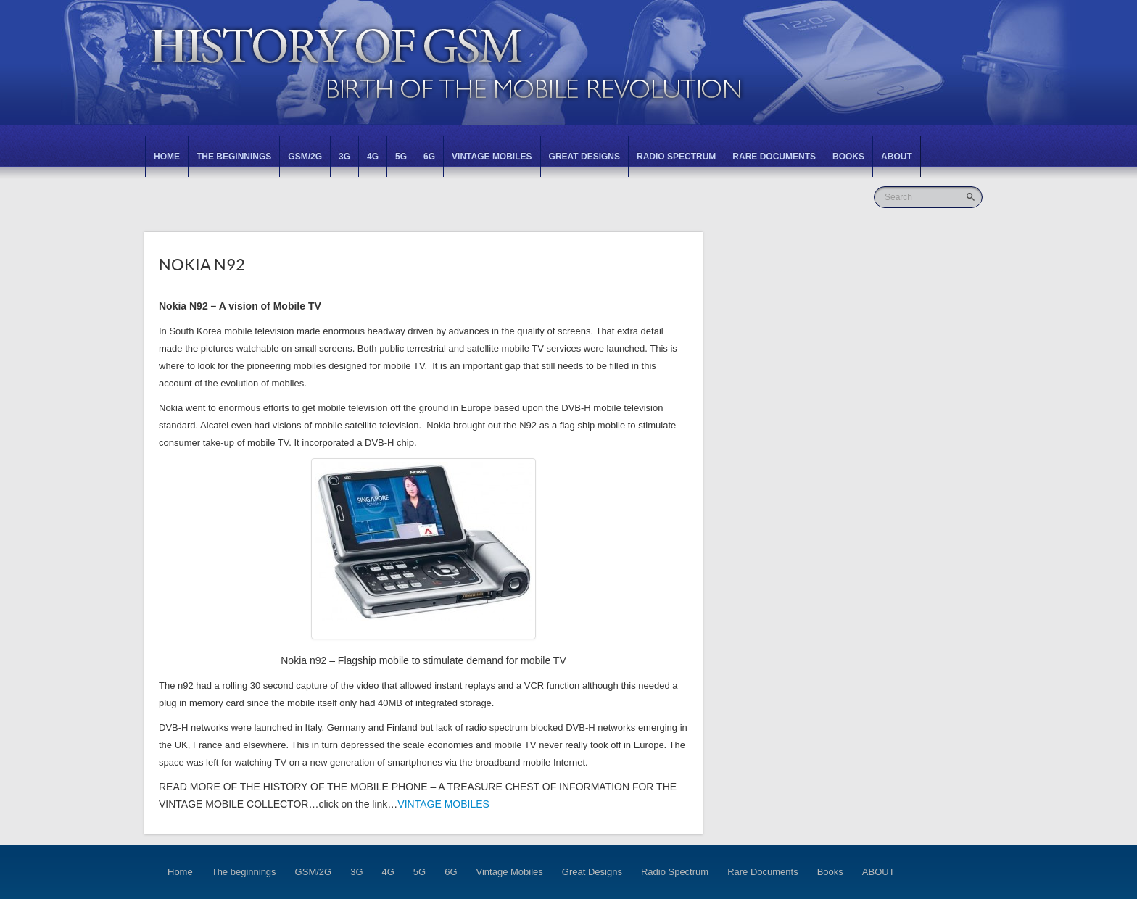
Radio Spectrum (676, 157)
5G (401, 157)
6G (429, 157)
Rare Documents (774, 157)
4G (373, 157)
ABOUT (896, 157)
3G (344, 157)
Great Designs (584, 157)
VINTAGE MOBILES (443, 804)
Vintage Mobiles (492, 157)
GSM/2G (305, 157)
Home (167, 157)
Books (848, 157)
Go (972, 197)
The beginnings (234, 157)
